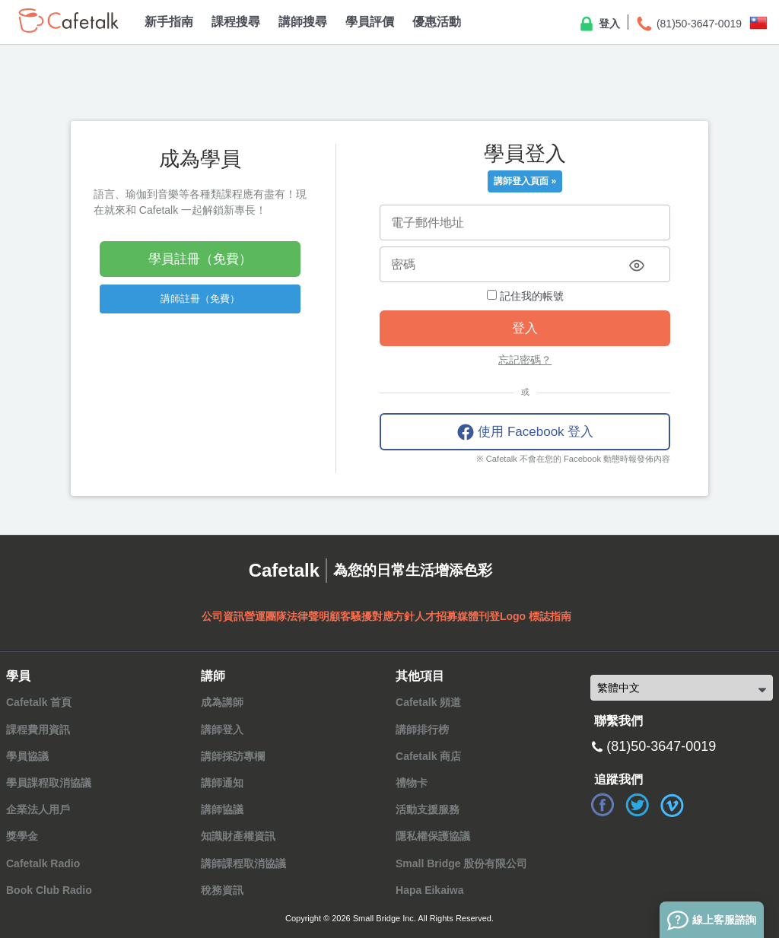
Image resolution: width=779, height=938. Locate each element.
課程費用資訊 (38, 729)
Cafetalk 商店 (428, 756)
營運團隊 (265, 616)
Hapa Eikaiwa (430, 890)
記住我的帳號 (525, 296)
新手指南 (169, 21)
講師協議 (222, 809)
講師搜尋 (302, 21)
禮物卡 (412, 783)
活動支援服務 (427, 809)
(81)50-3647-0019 (688, 24)
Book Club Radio (49, 890)
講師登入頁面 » (525, 181)
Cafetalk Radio (43, 863)
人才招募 (436, 616)
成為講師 (222, 702)
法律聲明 (308, 616)
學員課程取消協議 (48, 783)
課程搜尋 (235, 21)
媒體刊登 (478, 616)
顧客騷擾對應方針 (372, 616)
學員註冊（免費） (200, 259)
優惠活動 (436, 21)
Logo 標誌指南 (535, 616)
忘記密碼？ (525, 360)
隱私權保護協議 (433, 836)
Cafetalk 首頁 (39, 702)
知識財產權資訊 (238, 836)
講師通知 (222, 783)
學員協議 (27, 756)
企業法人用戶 (38, 809)
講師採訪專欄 (233, 756)
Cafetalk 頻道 (428, 702)
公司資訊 (223, 616)
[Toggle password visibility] (636, 265)
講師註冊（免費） (200, 298)
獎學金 (22, 836)
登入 (598, 24)
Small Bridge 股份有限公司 (461, 863)
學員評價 (369, 21)
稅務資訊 (222, 890)
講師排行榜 (422, 729)
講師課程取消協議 (243, 863)
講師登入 (222, 729)
